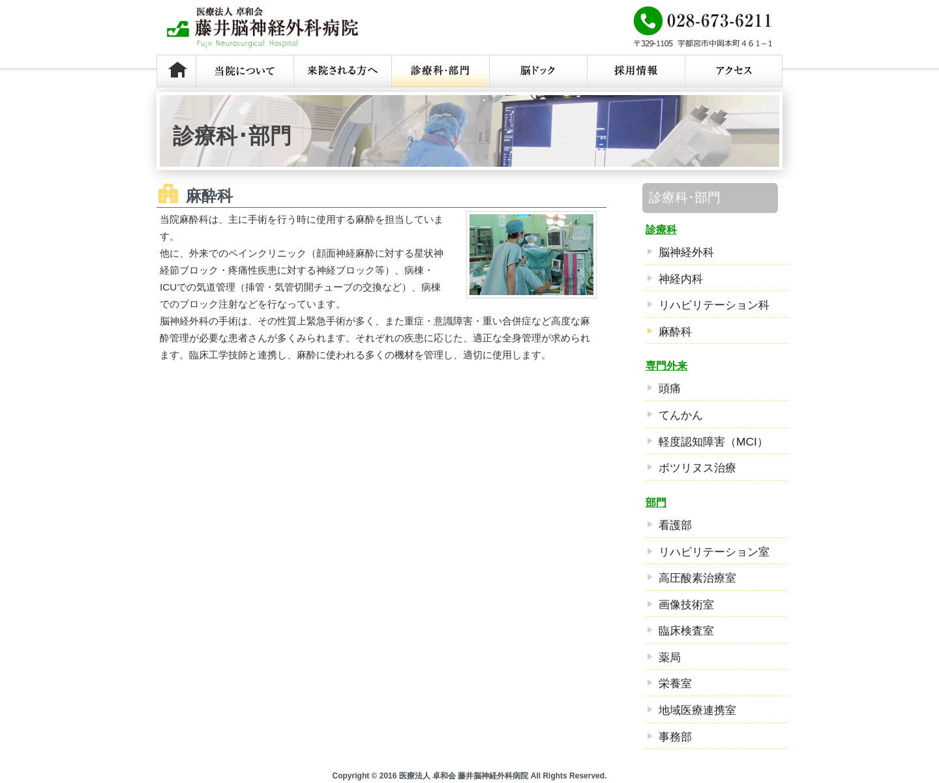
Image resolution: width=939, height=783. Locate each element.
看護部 (675, 525)
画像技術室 (686, 604)
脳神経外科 (686, 252)
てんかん (681, 414)
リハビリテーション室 (714, 551)
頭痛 (670, 388)
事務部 (675, 736)
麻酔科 (675, 331)
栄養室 (675, 683)
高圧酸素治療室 (697, 577)
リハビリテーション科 (714, 304)
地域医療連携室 (697, 710)
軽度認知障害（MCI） (713, 441)
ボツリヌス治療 (697, 467)
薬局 (670, 657)
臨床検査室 (686, 630)
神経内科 (681, 278)
